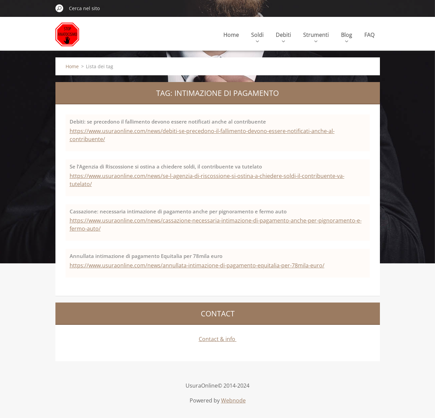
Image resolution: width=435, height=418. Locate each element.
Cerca (59, 8)
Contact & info (218, 339)
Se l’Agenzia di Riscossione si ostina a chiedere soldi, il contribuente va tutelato (166, 166)
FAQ (369, 34)
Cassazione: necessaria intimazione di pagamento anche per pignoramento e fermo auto (178, 211)
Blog (346, 36)
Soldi (257, 36)
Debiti (283, 36)
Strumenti (316, 36)
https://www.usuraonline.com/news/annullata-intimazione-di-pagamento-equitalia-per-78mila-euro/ (197, 265)
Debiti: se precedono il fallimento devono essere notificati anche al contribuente (168, 121)
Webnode (233, 400)
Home (231, 34)
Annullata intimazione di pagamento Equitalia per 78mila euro (146, 256)
